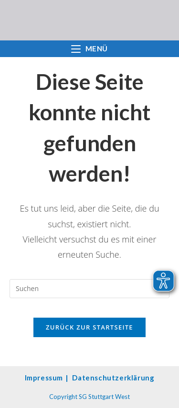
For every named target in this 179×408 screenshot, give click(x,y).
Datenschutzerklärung (113, 377)
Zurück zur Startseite (89, 327)
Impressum (44, 377)
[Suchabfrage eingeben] (89, 288)
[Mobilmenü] (89, 48)
